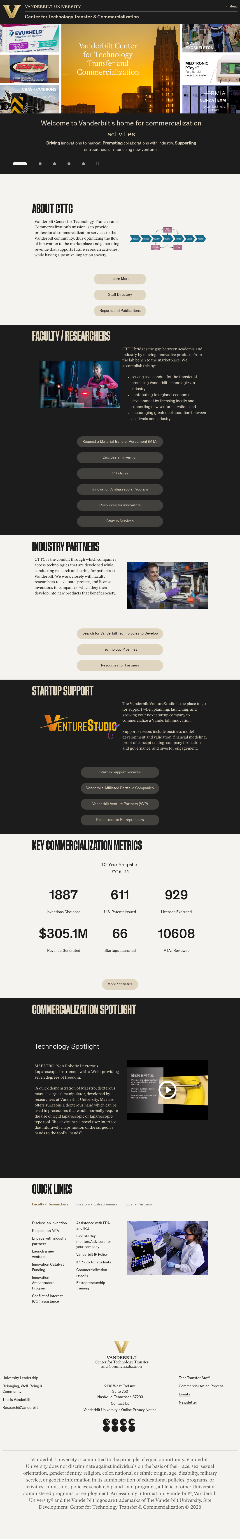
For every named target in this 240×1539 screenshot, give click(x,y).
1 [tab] (20, 163)
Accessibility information (137, 1506)
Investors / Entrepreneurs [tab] (96, 1217)
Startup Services (120, 527)
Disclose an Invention (120, 461)
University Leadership (20, 1390)
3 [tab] (54, 163)
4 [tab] (69, 163)
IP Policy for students (93, 1275)
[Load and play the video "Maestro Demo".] (167, 1102)
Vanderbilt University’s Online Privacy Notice (120, 1422)
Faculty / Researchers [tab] (50, 1217)
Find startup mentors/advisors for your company (93, 1254)
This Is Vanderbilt (16, 1412)
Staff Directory (120, 296)
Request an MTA (45, 1243)
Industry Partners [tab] (137, 1217)
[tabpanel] (120, 1272)
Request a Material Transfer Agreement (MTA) (120, 444)
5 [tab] (83, 163)
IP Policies (120, 477)
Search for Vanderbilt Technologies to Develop (120, 640)
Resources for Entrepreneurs (120, 831)
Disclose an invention (49, 1235)
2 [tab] (40, 163)
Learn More (120, 279)
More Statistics (120, 996)
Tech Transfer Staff (194, 1390)
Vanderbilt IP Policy (92, 1267)
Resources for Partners (120, 674)
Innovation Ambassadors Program (120, 494)
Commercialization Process (201, 1398)
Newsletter (188, 1414)
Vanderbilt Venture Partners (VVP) (120, 814)
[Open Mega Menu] (231, 7)
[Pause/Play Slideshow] (97, 163)
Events (184, 1407)
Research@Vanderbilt (20, 1420)
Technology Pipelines (120, 657)
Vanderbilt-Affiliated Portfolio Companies (120, 798)
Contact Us (120, 1416)
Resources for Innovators (120, 511)
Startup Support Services (120, 781)
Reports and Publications (120, 313)
